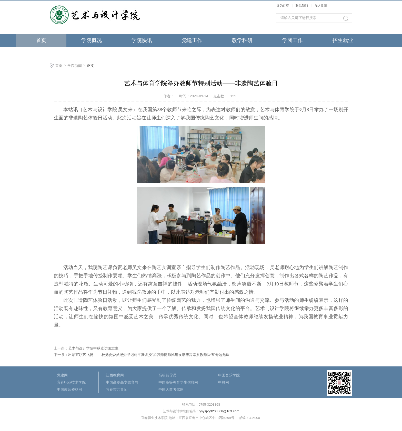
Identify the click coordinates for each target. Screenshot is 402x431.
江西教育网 (115, 375)
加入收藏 (321, 5)
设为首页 (283, 5)
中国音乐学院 (229, 375)
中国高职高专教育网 (122, 382)
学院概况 (91, 40)
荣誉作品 (41, 53)
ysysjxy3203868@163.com (219, 411)
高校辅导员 (167, 375)
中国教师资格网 (69, 389)
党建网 (62, 375)
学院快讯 (142, 40)
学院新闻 (74, 66)
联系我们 (302, 5)
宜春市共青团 (116, 389)
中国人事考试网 (171, 389)
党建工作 (192, 40)
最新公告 (91, 53)
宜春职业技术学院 (71, 382)
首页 (41, 40)
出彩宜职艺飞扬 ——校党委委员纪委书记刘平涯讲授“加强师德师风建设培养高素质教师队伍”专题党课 (148, 355)
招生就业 (343, 40)
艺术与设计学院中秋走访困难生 (93, 348)
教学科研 (242, 40)
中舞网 (223, 382)
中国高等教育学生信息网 (178, 382)
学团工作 (292, 40)
